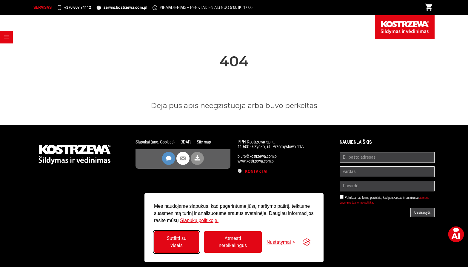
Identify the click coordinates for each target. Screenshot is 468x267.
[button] (8, 50)
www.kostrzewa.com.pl (257, 163)
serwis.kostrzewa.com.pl (141, 9)
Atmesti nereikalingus (233, 241)
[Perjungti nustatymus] (281, 242)
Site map (207, 144)
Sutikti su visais (177, 241)
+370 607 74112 (86, 9)
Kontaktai (253, 174)
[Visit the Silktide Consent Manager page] (307, 242)
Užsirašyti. (422, 215)
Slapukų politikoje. (199, 220)
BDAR (188, 144)
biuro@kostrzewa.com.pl (259, 158)
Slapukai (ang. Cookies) (156, 144)
